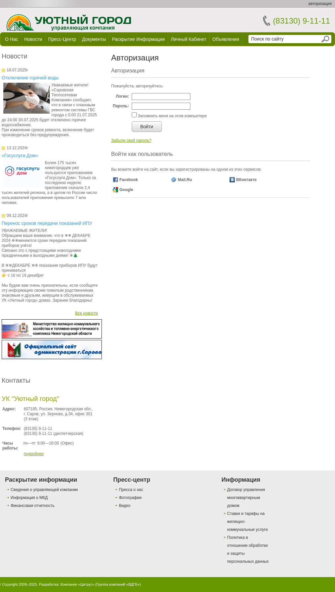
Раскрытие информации (138, 39)
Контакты (16, 380)
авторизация (320, 4)
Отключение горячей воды (30, 77)
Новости (33, 39)
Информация (241, 479)
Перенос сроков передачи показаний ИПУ (47, 223)
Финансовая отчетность (32, 505)
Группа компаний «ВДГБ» (118, 584)
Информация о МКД (29, 497)
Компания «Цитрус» (77, 584)
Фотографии (130, 497)
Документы (94, 39)
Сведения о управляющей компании (44, 489)
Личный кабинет (188, 39)
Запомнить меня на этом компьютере (172, 116)
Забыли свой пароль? (131, 140)
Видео (124, 505)
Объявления (225, 39)
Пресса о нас (131, 489)
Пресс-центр (62, 39)
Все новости (86, 313)
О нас (11, 39)
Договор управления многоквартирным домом (246, 497)
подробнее (33, 453)
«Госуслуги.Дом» (20, 155)
